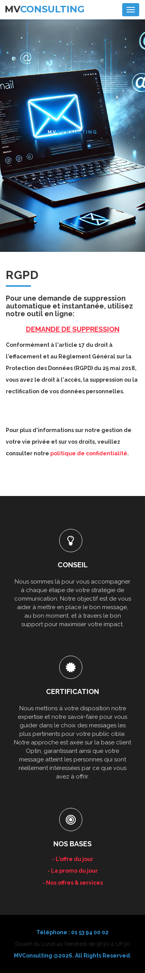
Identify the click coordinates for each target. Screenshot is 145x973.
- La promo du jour (73, 871)
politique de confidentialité (88, 453)
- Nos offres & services (73, 883)
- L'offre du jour (72, 859)
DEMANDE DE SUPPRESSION (72, 329)
